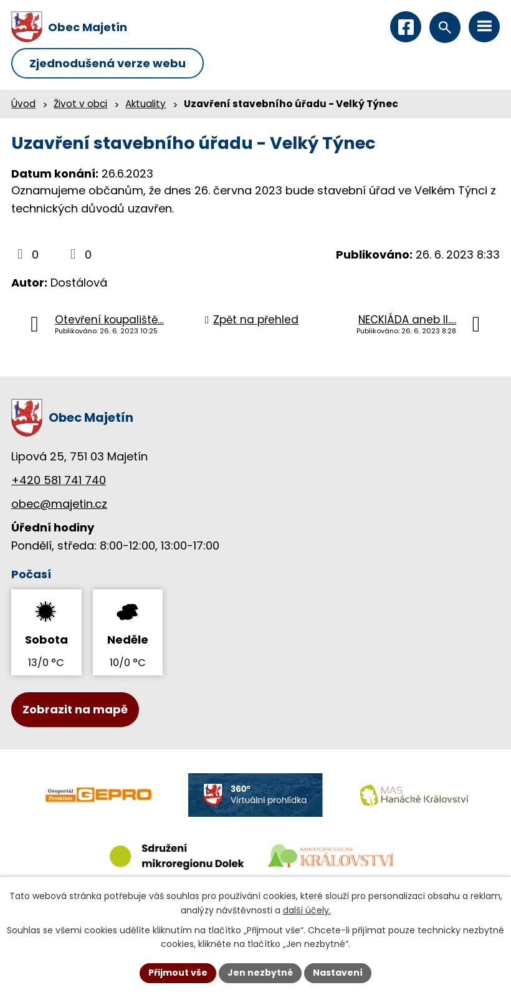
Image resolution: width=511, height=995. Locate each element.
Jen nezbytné (260, 972)
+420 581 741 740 (58, 480)
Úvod (23, 103)
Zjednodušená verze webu (107, 63)
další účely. (307, 910)
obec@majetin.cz (59, 504)
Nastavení (338, 972)
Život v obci (80, 103)
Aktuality (145, 103)
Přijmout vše (178, 972)
